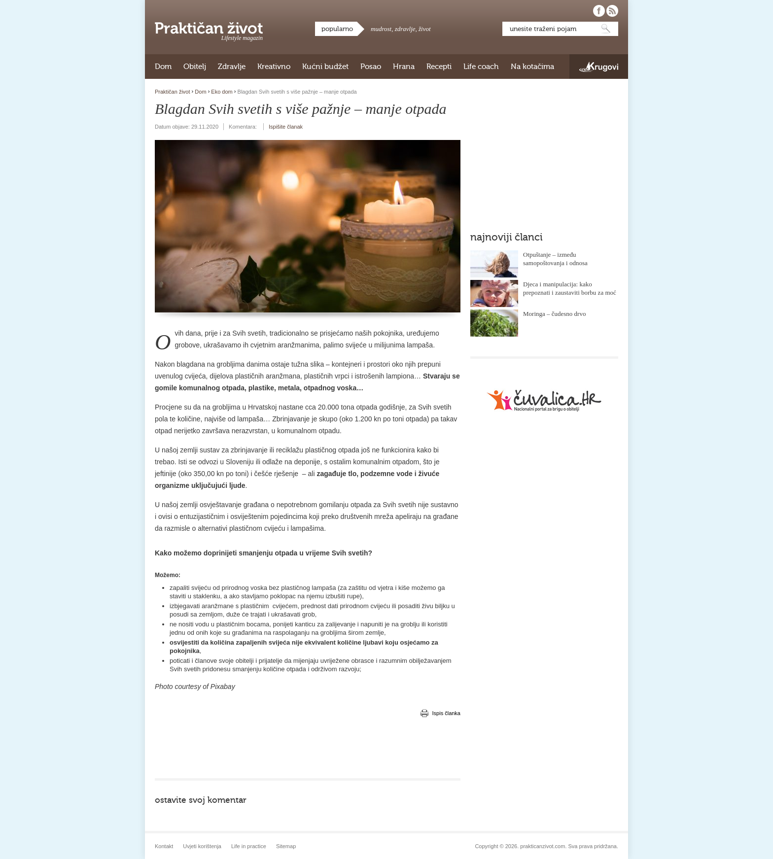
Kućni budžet (325, 66)
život (425, 29)
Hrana (404, 66)
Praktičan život (209, 28)
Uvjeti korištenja (202, 846)
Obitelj (194, 66)
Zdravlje (232, 66)
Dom (163, 66)
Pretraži (606, 29)
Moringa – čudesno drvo (554, 313)
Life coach (481, 66)
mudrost (381, 29)
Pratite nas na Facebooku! (599, 11)
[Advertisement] (307, 748)
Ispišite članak (286, 127)
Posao (370, 66)
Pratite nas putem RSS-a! (612, 11)
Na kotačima (532, 66)
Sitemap (286, 846)
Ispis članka (446, 713)
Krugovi (598, 67)
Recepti (439, 66)
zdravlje (405, 29)
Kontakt (164, 846)
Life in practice (248, 846)
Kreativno (273, 66)
